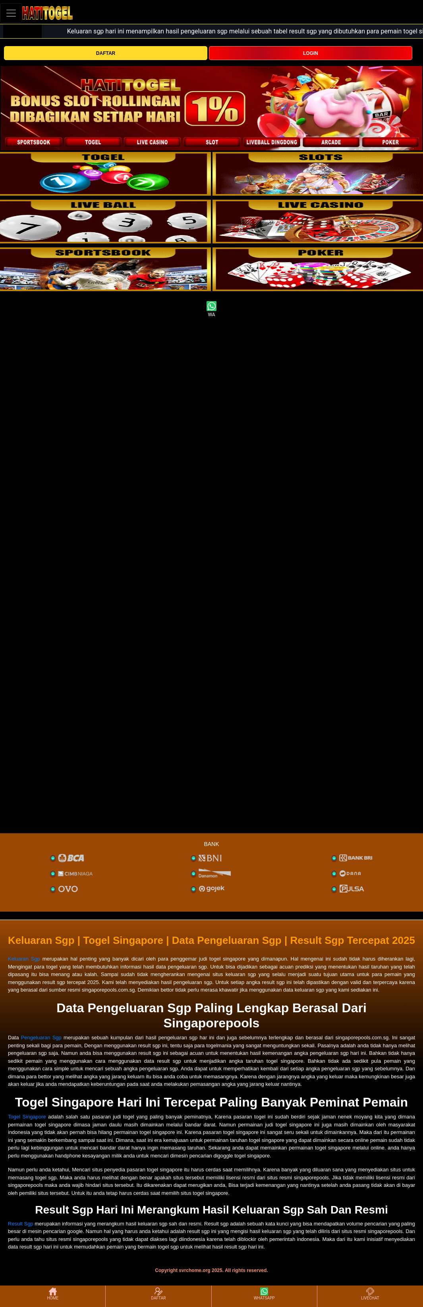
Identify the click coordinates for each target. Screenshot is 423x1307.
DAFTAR (105, 53)
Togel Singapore (27, 1117)
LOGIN (310, 53)
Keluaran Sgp (24, 959)
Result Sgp (20, 1224)
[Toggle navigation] (11, 13)
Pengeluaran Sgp (41, 1038)
